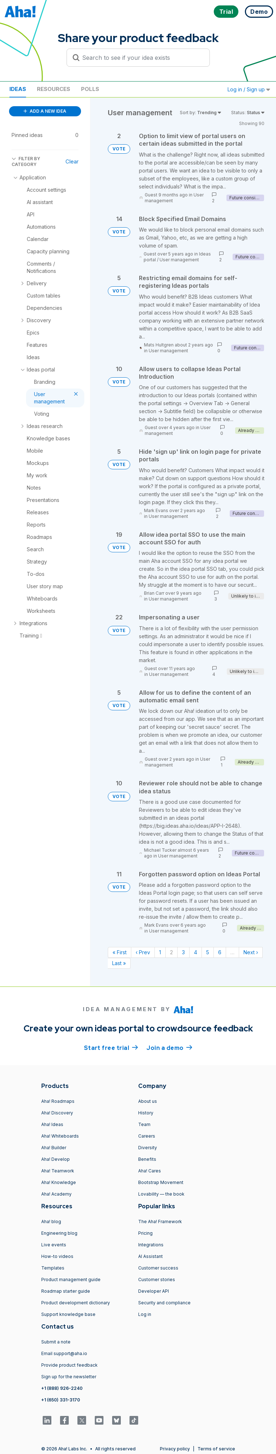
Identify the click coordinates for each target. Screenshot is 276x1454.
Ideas (17, 89)
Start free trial (111, 1047)
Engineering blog (59, 1233)
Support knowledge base (68, 1314)
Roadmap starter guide (65, 1291)
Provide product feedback (69, 1365)
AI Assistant (150, 1256)
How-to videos (57, 1256)
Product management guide (71, 1279)
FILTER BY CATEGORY (26, 161)
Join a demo (169, 1047)
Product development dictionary (75, 1302)
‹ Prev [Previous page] (143, 952)
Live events (53, 1244)
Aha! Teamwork (57, 1170)
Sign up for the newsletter (68, 1376)
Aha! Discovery (57, 1113)
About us (147, 1101)
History (145, 1113)
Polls (90, 89)
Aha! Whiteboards (60, 1136)
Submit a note (56, 1342)
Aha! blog (51, 1221)
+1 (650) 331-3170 (60, 1400)
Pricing (145, 1233)
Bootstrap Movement (160, 1182)
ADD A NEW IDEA (45, 111)
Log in (144, 1314)
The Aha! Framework (160, 1221)
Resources (53, 89)
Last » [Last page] (119, 963)
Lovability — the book (161, 1194)
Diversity (147, 1147)
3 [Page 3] (183, 952)
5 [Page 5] (207, 952)
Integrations (151, 1244)
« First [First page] (119, 952)
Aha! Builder (53, 1147)
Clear (71, 161)
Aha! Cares (149, 1170)
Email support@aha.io (64, 1353)
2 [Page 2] (171, 952)
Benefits (147, 1159)
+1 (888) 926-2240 (61, 1388)
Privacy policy (175, 1448)
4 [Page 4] (195, 952)
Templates (52, 1268)
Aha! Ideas (52, 1124)
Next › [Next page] (250, 952)
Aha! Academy (56, 1194)
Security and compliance (164, 1302)
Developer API (153, 1291)
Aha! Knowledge (58, 1182)
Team (144, 1124)
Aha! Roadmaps (58, 1101)
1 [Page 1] (160, 952)
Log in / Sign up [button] (249, 89)
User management (179, 259)
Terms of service (216, 1448)
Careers (146, 1136)
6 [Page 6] (219, 952)
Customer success (158, 1268)
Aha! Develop (55, 1159)
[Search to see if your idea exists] (141, 57)
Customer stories (156, 1279)
